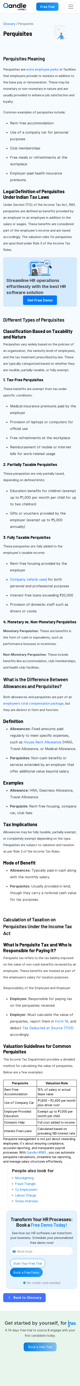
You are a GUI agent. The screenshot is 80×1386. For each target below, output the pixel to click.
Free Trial (47, 7)
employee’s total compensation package (33, 703)
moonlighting (24, 1178)
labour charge (25, 1195)
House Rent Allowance (43, 742)
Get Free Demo (40, 300)
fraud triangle (25, 1184)
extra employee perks (43, 69)
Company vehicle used (29, 579)
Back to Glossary (24, 1298)
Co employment (26, 1189)
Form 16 (61, 1021)
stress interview (26, 1201)
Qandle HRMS (37, 1152)
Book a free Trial (40, 1347)
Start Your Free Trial (27, 1263)
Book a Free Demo (26, 1272)
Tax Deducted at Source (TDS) (48, 1028)
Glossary (9, 24)
